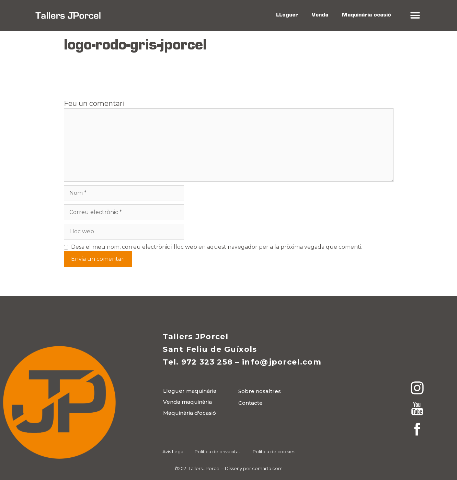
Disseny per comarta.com (254, 468)
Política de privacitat (217, 451)
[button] (415, 15)
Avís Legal (173, 451)
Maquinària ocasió (366, 15)
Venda (320, 15)
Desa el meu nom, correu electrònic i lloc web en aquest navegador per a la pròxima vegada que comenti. (216, 247)
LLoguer (287, 15)
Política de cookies (274, 451)
